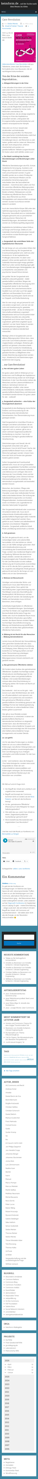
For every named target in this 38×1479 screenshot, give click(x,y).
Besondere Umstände (14, 1277)
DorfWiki (9, 1340)
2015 (7, 1414)
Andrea (5, 883)
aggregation (17, 1059)
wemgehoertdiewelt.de (14, 1315)
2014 (7, 1418)
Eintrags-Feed (11, 1468)
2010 (7, 1433)
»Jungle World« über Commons (22, 1008)
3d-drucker (26, 1055)
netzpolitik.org (11, 1298)
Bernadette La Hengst (10, 834)
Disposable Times (12, 1296)
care (20, 869)
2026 (7, 1360)
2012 (7, 1426)
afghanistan (23, 1057)
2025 (7, 1376)
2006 (7, 1449)
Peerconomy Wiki (12, 1351)
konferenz (26, 869)
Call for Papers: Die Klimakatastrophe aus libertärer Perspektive (19, 1038)
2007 (7, 1445)
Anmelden (9, 1465)
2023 (7, 1384)
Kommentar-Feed (12, 1470)
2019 (7, 1399)
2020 (7, 1395)
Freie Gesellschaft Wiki (14, 1343)
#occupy (22, 1055)
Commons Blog (11, 1282)
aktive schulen (7, 1062)
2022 (7, 1388)
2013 (7, 1422)
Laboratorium (11, 1348)
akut (19, 1062)
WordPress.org (11, 1473)
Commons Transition (13, 1285)
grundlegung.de (12, 1345)
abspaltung (12, 1057)
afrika (27, 1057)
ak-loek (25, 1059)
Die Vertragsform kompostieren (16, 959)
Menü (4, 12)
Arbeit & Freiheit (11, 26)
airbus (21, 1059)
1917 (29, 1055)
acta (17, 1057)
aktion (15, 869)
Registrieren (10, 1462)
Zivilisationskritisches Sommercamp (15, 995)
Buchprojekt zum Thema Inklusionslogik (15, 1034)
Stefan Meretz (12, 24)
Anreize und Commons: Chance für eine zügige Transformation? (19, 1024)
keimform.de (19, 5)
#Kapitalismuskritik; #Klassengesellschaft (11, 1055)
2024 (7, 1380)
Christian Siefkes (12, 972)
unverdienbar (11, 1312)
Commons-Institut (12, 1287)
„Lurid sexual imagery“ (14, 1042)
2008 (7, 1441)
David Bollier (10, 1290)
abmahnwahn (6, 1057)
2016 (7, 1411)
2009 (7, 1437)
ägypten (19, 1057)
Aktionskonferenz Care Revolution (14, 64)
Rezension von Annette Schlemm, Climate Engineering (18, 964)
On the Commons (12, 1301)
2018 (7, 1403)
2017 (7, 1407)
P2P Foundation (11, 1304)
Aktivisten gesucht (14, 1062)
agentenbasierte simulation (9, 1059)
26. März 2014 (12, 883)
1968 (32, 1055)
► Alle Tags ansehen (11, 1071)
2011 (7, 1430)
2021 (7, 1392)
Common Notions (12, 1279)
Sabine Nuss (10, 1306)
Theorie (20, 26)
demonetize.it (11, 1293)
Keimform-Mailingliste (14, 1327)
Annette (8, 963)
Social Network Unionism (15, 1309)
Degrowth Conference (16, 903)
